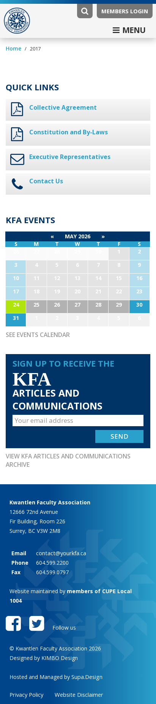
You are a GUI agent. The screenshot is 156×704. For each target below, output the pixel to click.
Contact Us (45, 179)
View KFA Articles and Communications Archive (77, 453)
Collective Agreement (60, 107)
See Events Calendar (36, 332)
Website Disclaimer (77, 684)
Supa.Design (86, 666)
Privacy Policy (26, 684)
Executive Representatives (67, 155)
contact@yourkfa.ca (60, 541)
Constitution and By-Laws (66, 131)
